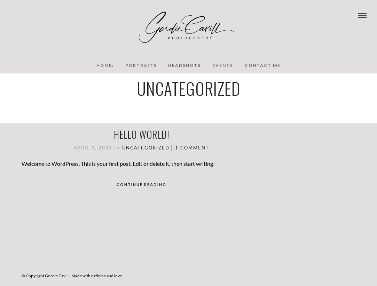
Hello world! (141, 134)
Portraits (141, 65)
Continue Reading (141, 184)
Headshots (184, 65)
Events (222, 65)
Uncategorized (146, 147)
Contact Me (263, 65)
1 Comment (192, 147)
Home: (105, 65)
